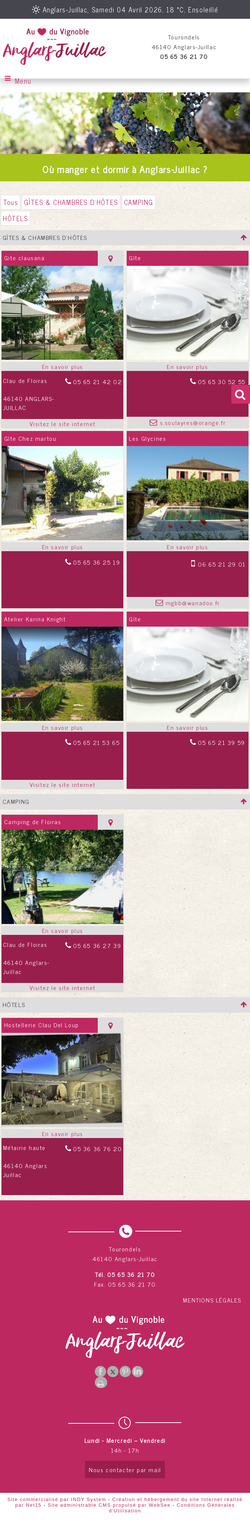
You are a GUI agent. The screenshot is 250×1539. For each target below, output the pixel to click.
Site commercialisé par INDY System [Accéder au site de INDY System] (56, 1499)
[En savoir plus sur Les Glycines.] (188, 546)
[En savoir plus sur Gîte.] (188, 366)
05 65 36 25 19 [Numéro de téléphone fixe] (96, 562)
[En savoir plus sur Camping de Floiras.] (62, 930)
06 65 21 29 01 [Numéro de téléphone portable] (222, 564)
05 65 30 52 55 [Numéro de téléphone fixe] (221, 381)
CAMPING (138, 202)
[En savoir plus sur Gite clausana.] (62, 366)
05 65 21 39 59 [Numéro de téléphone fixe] (221, 742)
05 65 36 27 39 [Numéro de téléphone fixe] (97, 945)
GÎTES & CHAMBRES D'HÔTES (71, 202)
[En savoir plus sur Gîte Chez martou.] (62, 546)
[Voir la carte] (110, 258)
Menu (23, 80)
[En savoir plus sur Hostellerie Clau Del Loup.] (62, 1133)
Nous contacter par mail (125, 1469)
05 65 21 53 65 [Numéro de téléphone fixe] (96, 742)
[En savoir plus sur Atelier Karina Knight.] (62, 727)
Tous (10, 202)
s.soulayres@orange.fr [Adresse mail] (192, 422)
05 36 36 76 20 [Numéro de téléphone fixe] (97, 1148)
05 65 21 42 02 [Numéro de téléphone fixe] (97, 381)
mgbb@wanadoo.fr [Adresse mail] (191, 602)
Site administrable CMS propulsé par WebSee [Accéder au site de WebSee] (109, 1505)
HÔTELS (15, 218)
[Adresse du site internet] (62, 423)
